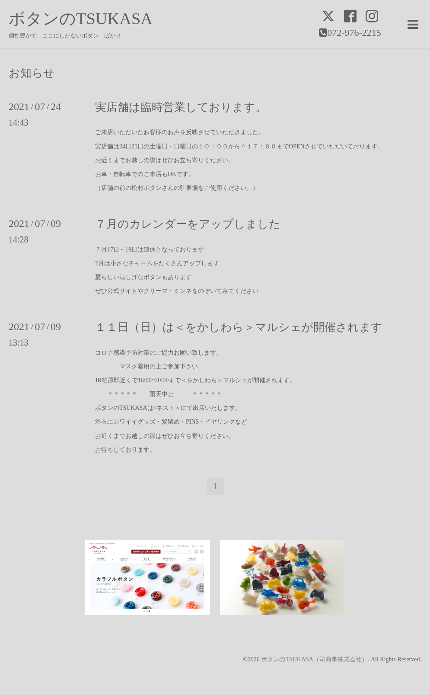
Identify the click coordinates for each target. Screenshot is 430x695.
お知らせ (32, 73)
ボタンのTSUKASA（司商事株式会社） (314, 659)
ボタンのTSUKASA (81, 18)
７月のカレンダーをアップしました (187, 224)
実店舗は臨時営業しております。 (181, 107)
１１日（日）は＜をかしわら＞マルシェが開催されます (238, 327)
